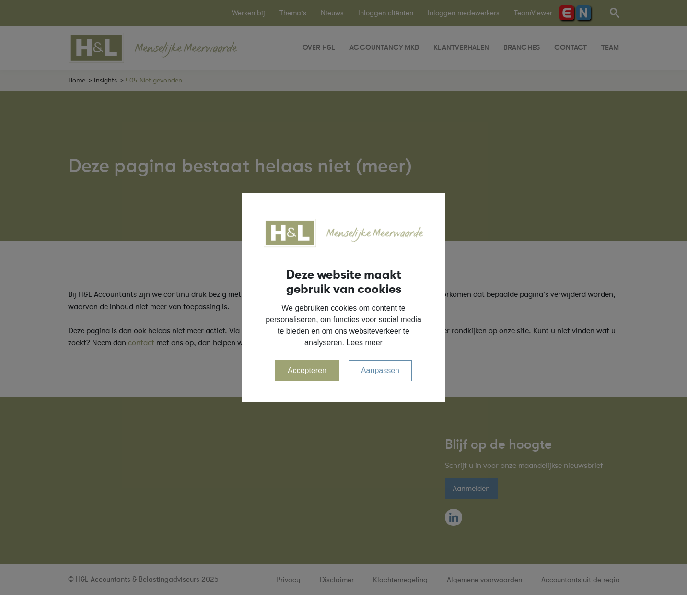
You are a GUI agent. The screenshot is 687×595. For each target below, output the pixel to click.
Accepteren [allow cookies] (307, 370)
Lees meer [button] (364, 342)
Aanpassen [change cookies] (380, 370)
